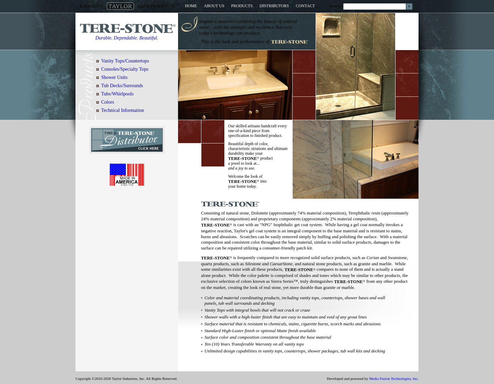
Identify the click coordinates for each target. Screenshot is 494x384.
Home (191, 5)
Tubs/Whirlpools (117, 93)
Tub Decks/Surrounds (122, 85)
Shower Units (114, 77)
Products (242, 5)
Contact (305, 5)
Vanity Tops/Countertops (125, 60)
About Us (214, 5)
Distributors (274, 5)
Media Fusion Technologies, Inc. (394, 378)
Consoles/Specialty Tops (125, 69)
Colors (107, 102)
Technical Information (122, 110)
